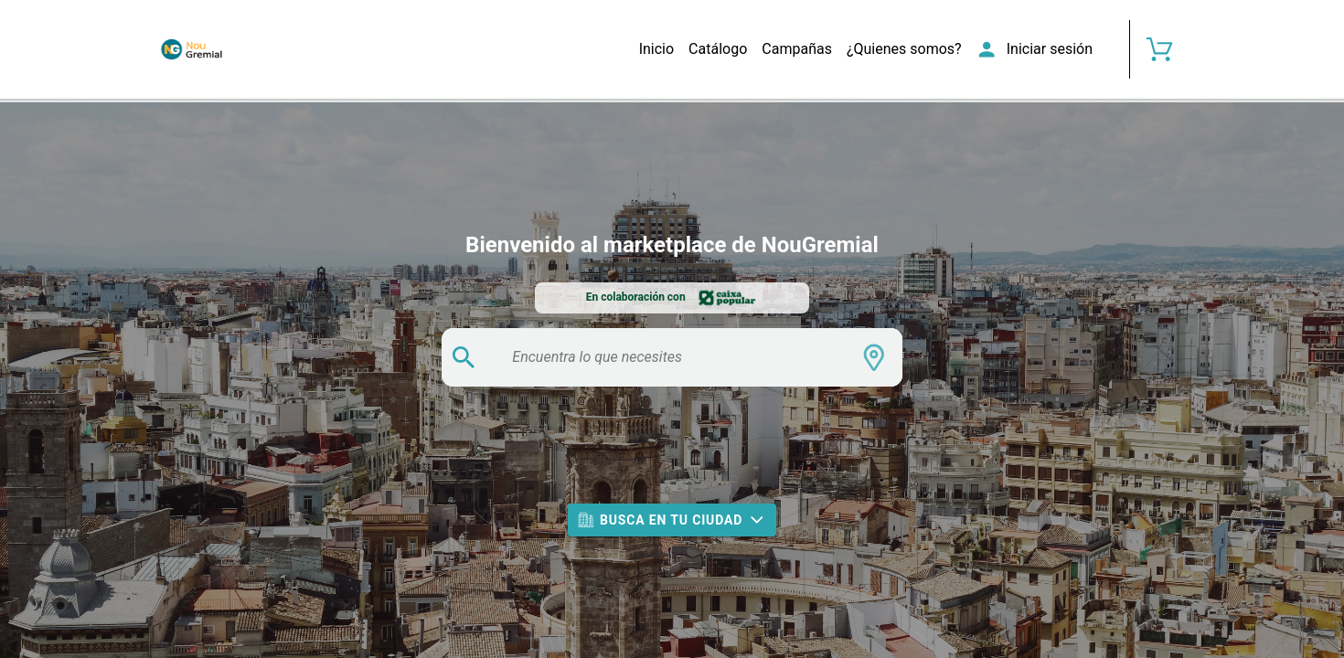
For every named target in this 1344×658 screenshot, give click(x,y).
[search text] (675, 357)
